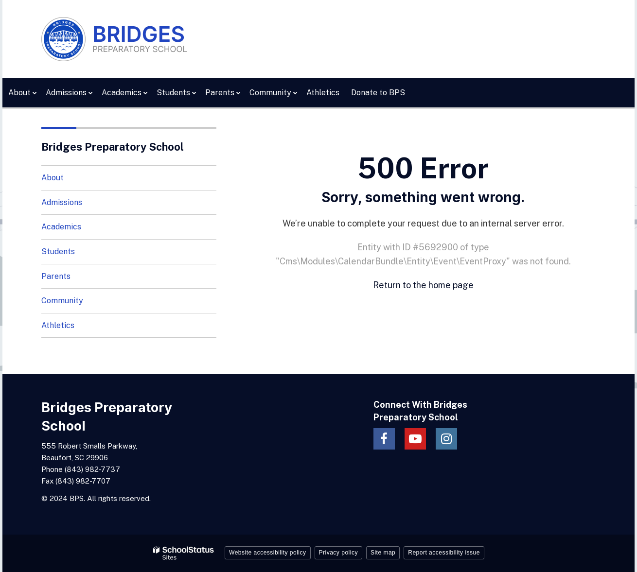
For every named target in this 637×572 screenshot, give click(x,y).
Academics (61, 226)
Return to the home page (423, 285)
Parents (56, 276)
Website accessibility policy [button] (267, 552)
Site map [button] (383, 552)
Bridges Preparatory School (112, 146)
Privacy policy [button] (338, 552)
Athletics (57, 325)
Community (62, 300)
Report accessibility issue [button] (444, 552)
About (52, 177)
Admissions (61, 202)
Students (58, 251)
